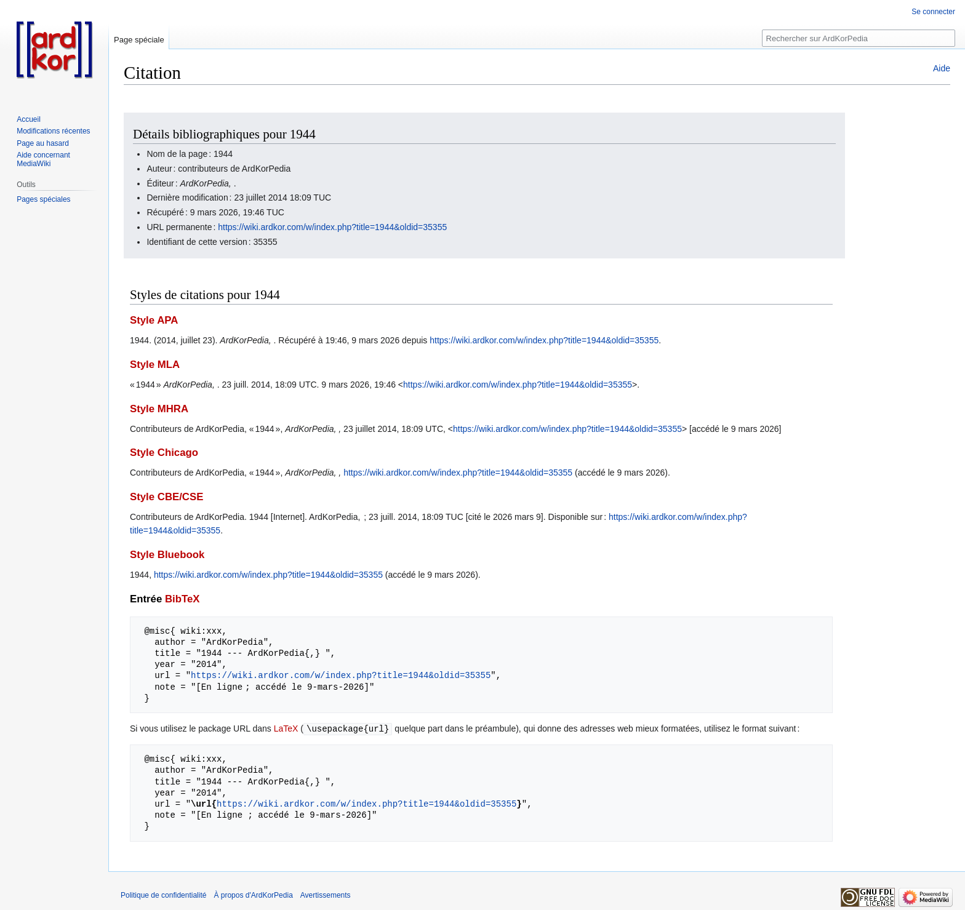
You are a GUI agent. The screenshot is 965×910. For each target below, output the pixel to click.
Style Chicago (164, 452)
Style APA (154, 320)
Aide (941, 68)
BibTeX (182, 599)
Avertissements (325, 894)
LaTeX (286, 728)
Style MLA (155, 364)
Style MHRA (159, 409)
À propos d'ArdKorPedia (253, 894)
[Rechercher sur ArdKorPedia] (858, 38)
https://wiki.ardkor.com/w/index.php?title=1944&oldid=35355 (332, 227)
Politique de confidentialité (163, 894)
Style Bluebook (167, 555)
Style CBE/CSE (166, 497)
